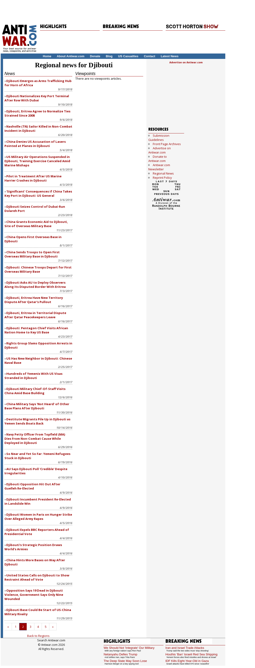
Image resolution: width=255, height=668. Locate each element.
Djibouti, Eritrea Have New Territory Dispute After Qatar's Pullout (33, 300)
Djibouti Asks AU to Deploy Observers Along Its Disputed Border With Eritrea (35, 284)
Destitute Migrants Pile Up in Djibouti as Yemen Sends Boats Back (37, 421)
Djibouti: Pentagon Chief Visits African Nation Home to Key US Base (36, 330)
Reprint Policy (162, 177)
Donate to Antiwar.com (157, 158)
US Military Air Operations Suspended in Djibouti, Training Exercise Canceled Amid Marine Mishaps (37, 161)
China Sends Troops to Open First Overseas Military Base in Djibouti (32, 254)
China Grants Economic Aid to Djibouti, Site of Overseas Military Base (36, 224)
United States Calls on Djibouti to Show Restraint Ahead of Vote (36, 577)
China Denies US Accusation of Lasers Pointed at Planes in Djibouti (35, 143)
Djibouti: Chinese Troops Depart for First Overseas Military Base (38, 269)
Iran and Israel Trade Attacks (184, 648)
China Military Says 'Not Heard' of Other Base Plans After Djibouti (36, 406)
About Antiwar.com (70, 56)
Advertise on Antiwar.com (186, 62)
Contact (149, 56)
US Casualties (128, 56)
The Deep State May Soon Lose (125, 661)
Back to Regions (38, 636)
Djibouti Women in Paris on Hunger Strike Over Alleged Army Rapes (38, 516)
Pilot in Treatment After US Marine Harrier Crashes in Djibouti (33, 178)
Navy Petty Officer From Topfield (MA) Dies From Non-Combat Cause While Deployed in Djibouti (34, 438)
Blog (109, 56)
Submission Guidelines (158, 137)
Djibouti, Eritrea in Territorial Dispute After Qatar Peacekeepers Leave (35, 315)
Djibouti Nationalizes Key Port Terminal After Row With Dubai (36, 98)
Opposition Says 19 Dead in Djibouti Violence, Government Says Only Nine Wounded (33, 594)
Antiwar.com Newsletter (159, 167)
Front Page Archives (167, 144)
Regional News (163, 173)
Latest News (169, 56)
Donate (95, 56)
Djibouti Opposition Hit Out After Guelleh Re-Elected (32, 486)
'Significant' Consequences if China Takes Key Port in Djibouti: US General (38, 193)
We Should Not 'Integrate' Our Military (129, 648)
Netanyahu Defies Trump (120, 654)
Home (47, 56)
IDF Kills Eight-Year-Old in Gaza (187, 661)
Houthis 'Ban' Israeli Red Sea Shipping (191, 654)
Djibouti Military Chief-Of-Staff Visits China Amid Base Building (35, 391)
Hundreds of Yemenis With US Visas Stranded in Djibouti (33, 376)
